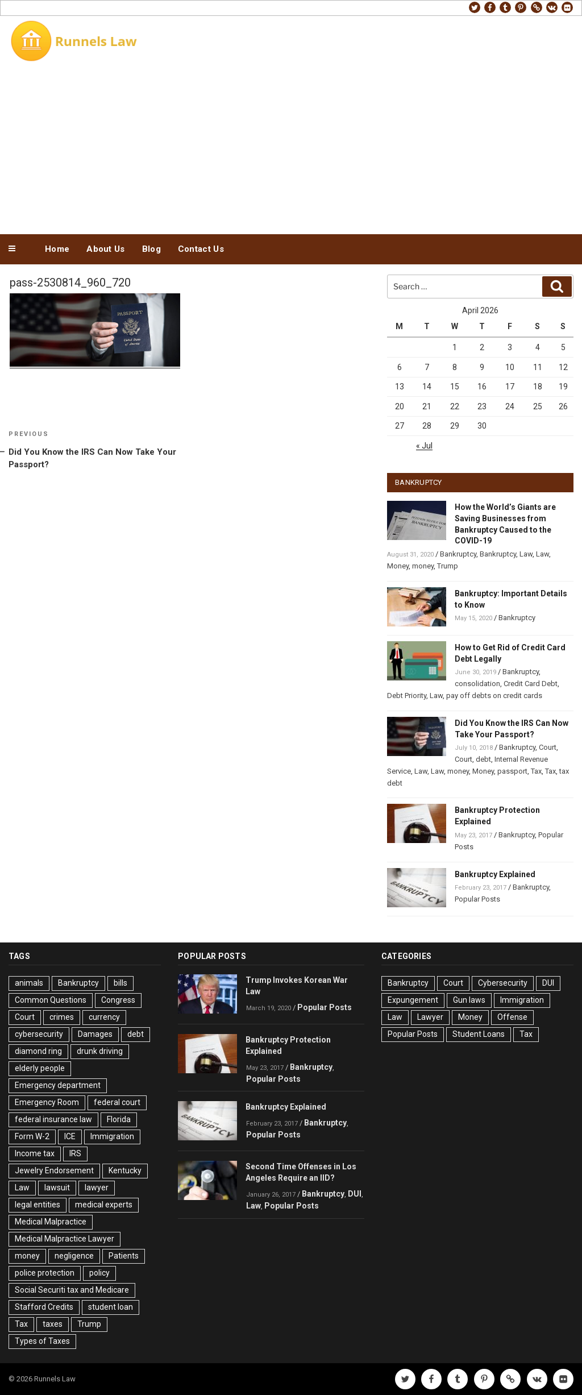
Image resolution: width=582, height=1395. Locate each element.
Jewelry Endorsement (54, 1170)
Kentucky (125, 1170)
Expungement (413, 999)
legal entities (37, 1204)
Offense (512, 1017)
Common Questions (50, 999)
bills (120, 982)
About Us (105, 249)
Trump (447, 566)
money (423, 566)
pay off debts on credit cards (494, 695)
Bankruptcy (458, 554)
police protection (44, 1272)
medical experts (103, 1204)
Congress (118, 999)
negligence (74, 1255)
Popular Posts (477, 899)
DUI (354, 1193)
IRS (75, 1153)
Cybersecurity (502, 982)
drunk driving (100, 1051)
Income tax (35, 1153)
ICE (70, 1136)
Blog (151, 249)
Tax (536, 771)
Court (547, 747)
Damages (95, 1034)
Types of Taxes (42, 1341)
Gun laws (469, 999)
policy (99, 1272)
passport (512, 771)
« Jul (424, 445)
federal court (117, 1102)
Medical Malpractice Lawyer (64, 1238)
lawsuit (57, 1187)
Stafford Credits (44, 1306)
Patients (124, 1255)
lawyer (97, 1187)
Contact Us (201, 249)
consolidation (477, 683)
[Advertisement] (291, 146)
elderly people (40, 1068)
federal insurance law (53, 1119)
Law (526, 554)
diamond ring (38, 1051)
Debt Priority (406, 695)
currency (104, 1017)
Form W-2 (32, 1136)
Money (398, 566)
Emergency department (58, 1085)
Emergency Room (47, 1102)
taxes (53, 1323)
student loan (110, 1306)
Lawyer (430, 1017)
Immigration (112, 1136)
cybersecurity (39, 1034)
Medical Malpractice (50, 1221)
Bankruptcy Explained (495, 874)
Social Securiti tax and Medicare (72, 1289)
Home (57, 249)
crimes (61, 1017)
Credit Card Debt (531, 683)
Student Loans (478, 1034)
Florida (119, 1119)
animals (29, 982)
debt (483, 759)
